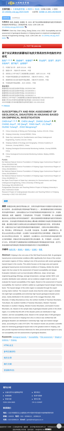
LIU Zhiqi (46, 124)
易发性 (20, 249)
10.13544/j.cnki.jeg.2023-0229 (15, 12)
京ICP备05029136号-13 (38, 427)
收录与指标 (37, 396)
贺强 (50, 61)
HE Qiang (21, 124)
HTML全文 (8, 345)
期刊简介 (36, 392)
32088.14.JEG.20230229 (50, 12)
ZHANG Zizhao (42, 121)
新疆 (41, 249)
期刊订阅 (36, 399)
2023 (29, 9)
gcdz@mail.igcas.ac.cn (35, 420)
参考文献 (9, 351)
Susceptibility (33, 337)
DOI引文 (6, 18)
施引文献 (8, 364)
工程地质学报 (19, 9)
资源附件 (9, 370)
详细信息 (5, 106)
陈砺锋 (19, 61)
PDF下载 (34, 46)
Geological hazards (20, 337)
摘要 (6, 201)
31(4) (37, 9)
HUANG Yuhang (9, 127)
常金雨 (42, 61)
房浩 (57, 61)
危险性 (27, 249)
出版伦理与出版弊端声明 (13, 392)
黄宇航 (14, 63)
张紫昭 (28, 61)
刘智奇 (5, 63)
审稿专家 (7, 399)
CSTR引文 (16, 18)
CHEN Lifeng (27, 121)
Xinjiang (14, 340)
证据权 (34, 249)
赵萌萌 (23, 63)
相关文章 (8, 358)
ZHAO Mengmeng (28, 127)
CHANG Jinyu (8, 124)
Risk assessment (46, 337)
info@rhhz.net (40, 430)
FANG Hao (34, 124)
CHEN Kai (6, 121)
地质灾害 (12, 249)
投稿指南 (7, 396)
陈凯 (4, 61)
